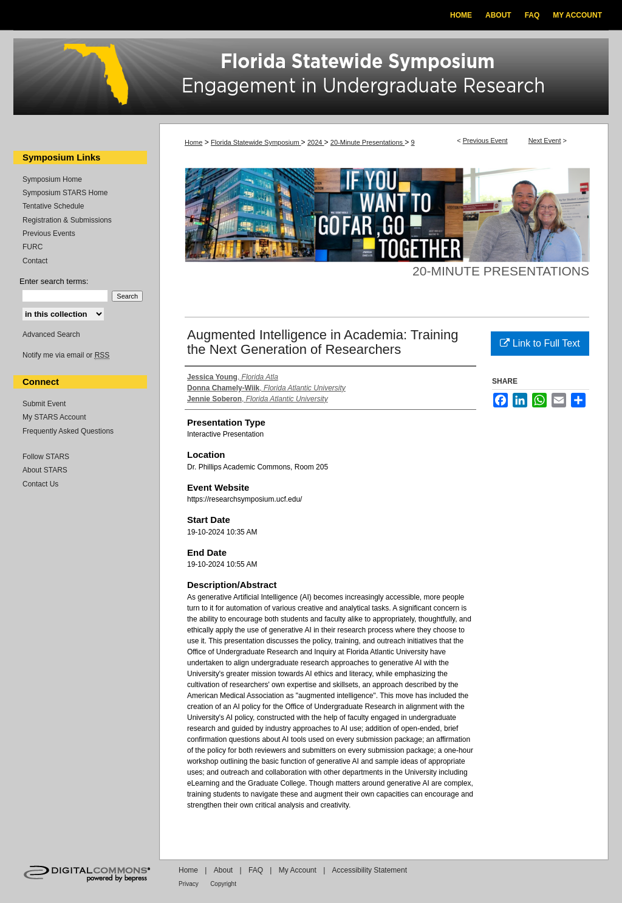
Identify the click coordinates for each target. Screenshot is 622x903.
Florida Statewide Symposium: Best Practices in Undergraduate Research (311, 78)
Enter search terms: (53, 281)
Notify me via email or (65, 355)
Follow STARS (45, 456)
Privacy (189, 884)
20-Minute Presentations (367, 142)
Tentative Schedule (53, 206)
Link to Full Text (539, 343)
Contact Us (40, 484)
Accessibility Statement (369, 870)
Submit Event (44, 404)
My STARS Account (54, 417)
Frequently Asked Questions (68, 431)
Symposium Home (52, 179)
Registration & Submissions (67, 220)
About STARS (44, 470)
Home (193, 142)
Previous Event (485, 140)
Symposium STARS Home (65, 193)
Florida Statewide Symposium (256, 142)
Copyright (223, 884)
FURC (32, 247)
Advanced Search (51, 334)
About (223, 870)
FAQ (255, 870)
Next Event (544, 140)
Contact (34, 261)
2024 (315, 142)
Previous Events (48, 233)
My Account (297, 870)
